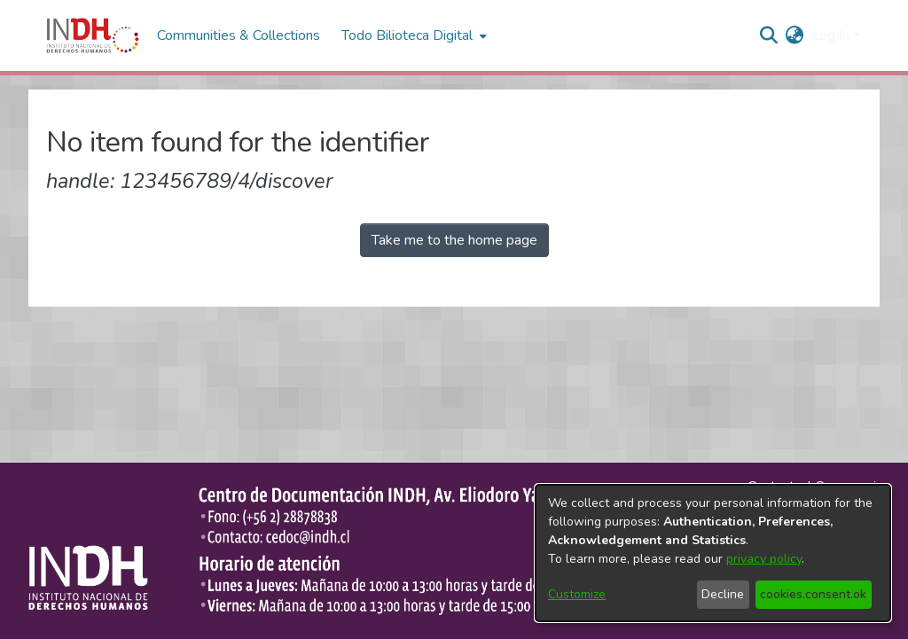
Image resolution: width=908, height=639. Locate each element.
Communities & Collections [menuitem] (238, 35)
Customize (577, 594)
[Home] (92, 35)
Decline (722, 594)
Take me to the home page (454, 240)
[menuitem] (795, 35)
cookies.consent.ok (813, 594)
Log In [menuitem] (830, 35)
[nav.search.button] (769, 35)
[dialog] (713, 553)
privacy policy (764, 558)
